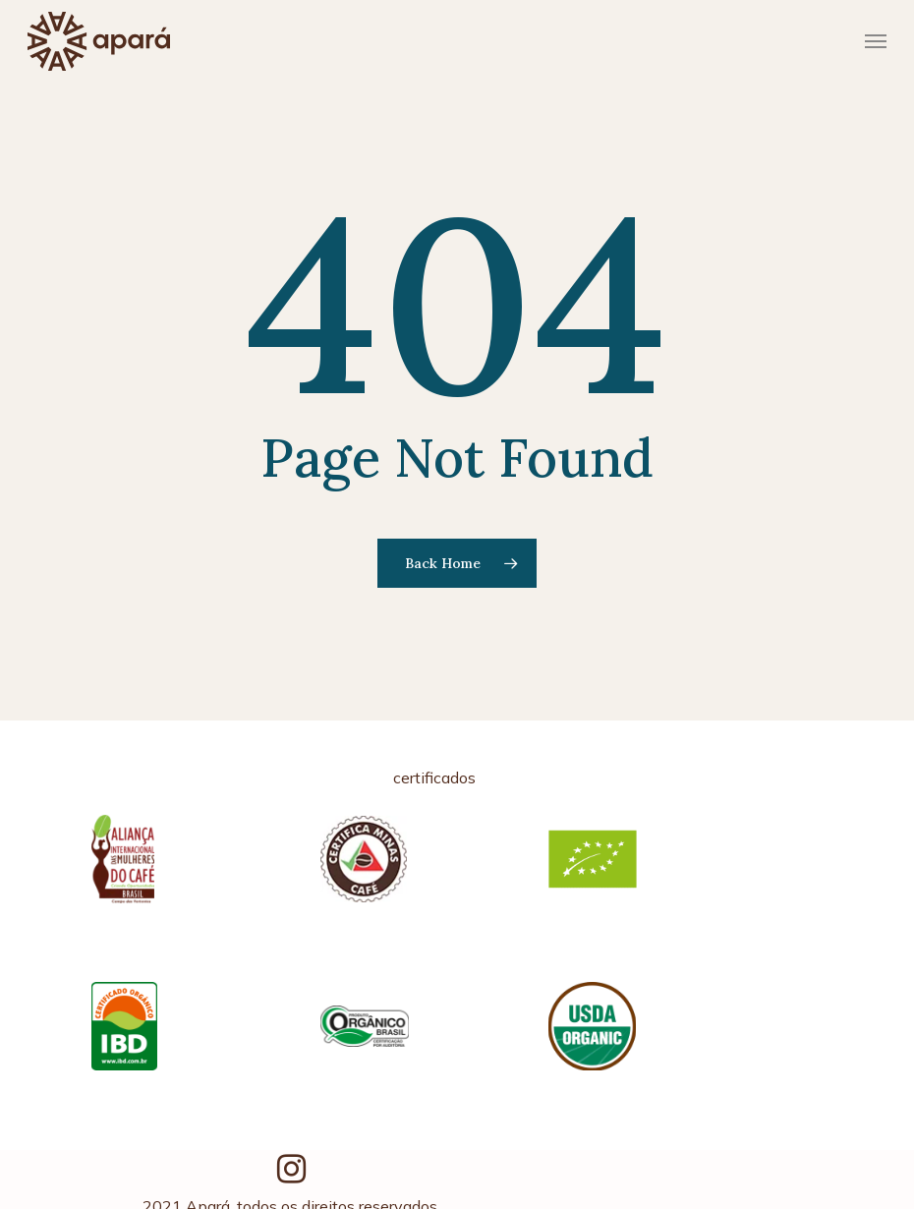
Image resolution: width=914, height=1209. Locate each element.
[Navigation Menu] (875, 41)
